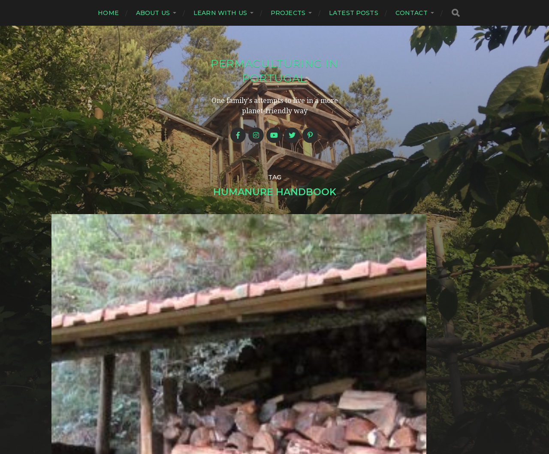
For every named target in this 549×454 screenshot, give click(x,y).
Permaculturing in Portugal (274, 70)
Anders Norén (291, 416)
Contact (411, 13)
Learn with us (220, 13)
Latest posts (353, 13)
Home (108, 13)
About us (153, 13)
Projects (288, 13)
